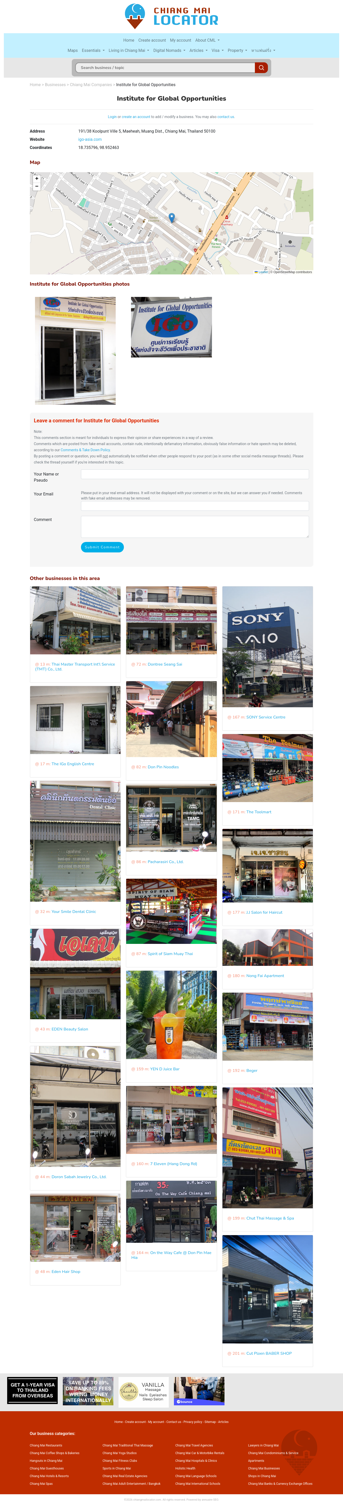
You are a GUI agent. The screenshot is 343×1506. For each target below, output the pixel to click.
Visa (216, 50)
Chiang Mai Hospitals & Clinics (196, 1461)
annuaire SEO (210, 1499)
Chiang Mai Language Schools (196, 1476)
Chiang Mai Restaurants (46, 1445)
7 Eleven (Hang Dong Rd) (173, 1164)
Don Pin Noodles (163, 767)
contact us (225, 117)
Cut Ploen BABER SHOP (269, 1353)
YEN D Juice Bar (165, 1069)
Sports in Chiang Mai (117, 1468)
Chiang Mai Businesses (264, 1468)
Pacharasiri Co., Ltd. (166, 862)
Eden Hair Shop (66, 1272)
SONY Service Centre (266, 717)
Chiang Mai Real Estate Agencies (125, 1476)
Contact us (173, 1422)
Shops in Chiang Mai (262, 1476)
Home (128, 40)
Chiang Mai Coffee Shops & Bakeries (54, 1453)
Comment (43, 519)
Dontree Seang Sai (165, 664)
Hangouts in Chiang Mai (46, 1461)
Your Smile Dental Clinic (74, 911)
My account (180, 40)
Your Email (43, 494)
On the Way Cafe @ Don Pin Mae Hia (171, 1255)
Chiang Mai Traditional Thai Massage (128, 1445)
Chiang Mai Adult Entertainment (124, 1484)
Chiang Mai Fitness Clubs (120, 1461)
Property (236, 50)
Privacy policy (192, 1422)
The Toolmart (258, 812)
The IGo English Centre (73, 764)
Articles (197, 50)
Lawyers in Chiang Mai (263, 1445)
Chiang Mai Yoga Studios (120, 1453)
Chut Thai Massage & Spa (270, 1218)
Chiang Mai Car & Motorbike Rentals (199, 1453)
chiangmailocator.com (147, 1499)
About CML (206, 40)
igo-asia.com (90, 139)
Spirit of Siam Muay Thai (170, 954)
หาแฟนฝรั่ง (261, 50)
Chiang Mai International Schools (197, 1484)
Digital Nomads (167, 50)
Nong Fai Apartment (265, 976)
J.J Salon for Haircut (264, 912)
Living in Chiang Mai (127, 50)
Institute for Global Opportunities (145, 84)
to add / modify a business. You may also (183, 117)
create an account (136, 117)
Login (112, 117)
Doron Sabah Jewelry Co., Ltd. (79, 1177)
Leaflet (261, 272)
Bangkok (154, 1484)
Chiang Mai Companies (91, 84)
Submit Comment (102, 547)
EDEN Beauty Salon (70, 1029)
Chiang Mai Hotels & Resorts (49, 1476)
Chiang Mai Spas (41, 1484)
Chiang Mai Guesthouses (47, 1468)
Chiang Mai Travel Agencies (194, 1445)
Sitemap (210, 1422)
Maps (73, 50)
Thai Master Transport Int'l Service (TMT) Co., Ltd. (75, 667)
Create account (152, 40)
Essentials (92, 50)
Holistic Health (185, 1468)
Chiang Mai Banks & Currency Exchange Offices (280, 1484)
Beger (251, 1070)
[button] (172, 218)
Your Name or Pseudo (46, 477)
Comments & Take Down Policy (85, 450)
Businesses (55, 84)
